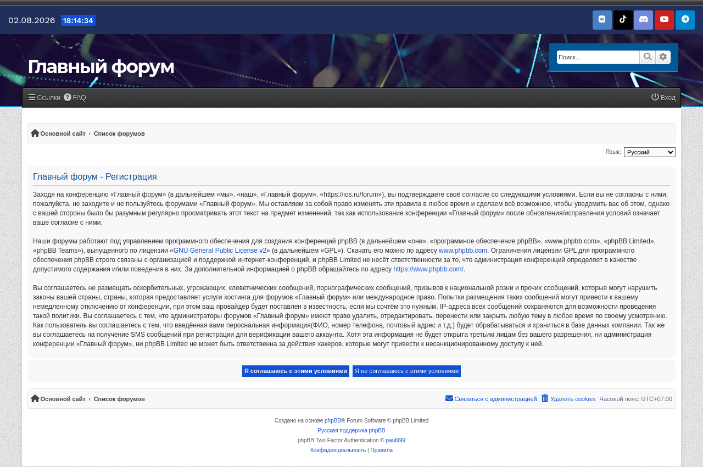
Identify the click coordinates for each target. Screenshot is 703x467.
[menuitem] (74, 98)
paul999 (396, 440)
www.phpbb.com (463, 250)
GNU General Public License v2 (220, 250)
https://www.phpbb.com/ (428, 269)
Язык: (613, 151)
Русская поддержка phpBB (351, 430)
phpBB (333, 421)
